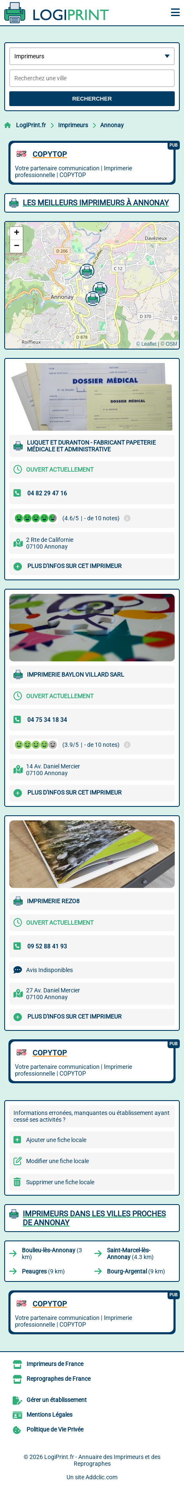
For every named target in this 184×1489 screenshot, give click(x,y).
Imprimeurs (73, 125)
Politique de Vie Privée (55, 1429)
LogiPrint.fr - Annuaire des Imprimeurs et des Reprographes (102, 1460)
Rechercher (92, 99)
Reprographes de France (59, 1378)
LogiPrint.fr (31, 125)
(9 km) (43, 1271)
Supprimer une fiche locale (60, 1182)
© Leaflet (146, 344)
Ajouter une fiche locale (56, 1140)
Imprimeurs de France (55, 1364)
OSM (171, 344)
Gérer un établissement (57, 1399)
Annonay (112, 125)
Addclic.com (101, 1477)
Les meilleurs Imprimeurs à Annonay (96, 202)
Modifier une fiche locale (57, 1161)
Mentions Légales (49, 1414)
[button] (86, 270)
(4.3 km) (130, 1253)
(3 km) (52, 1253)
